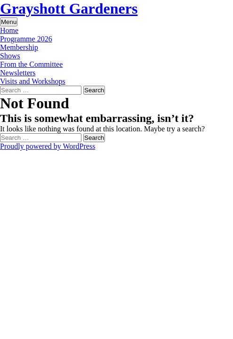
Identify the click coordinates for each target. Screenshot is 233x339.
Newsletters (18, 73)
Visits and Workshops (32, 81)
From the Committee (31, 64)
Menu (8, 21)
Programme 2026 (26, 39)
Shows (10, 56)
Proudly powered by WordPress (47, 146)
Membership (19, 47)
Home (9, 30)
